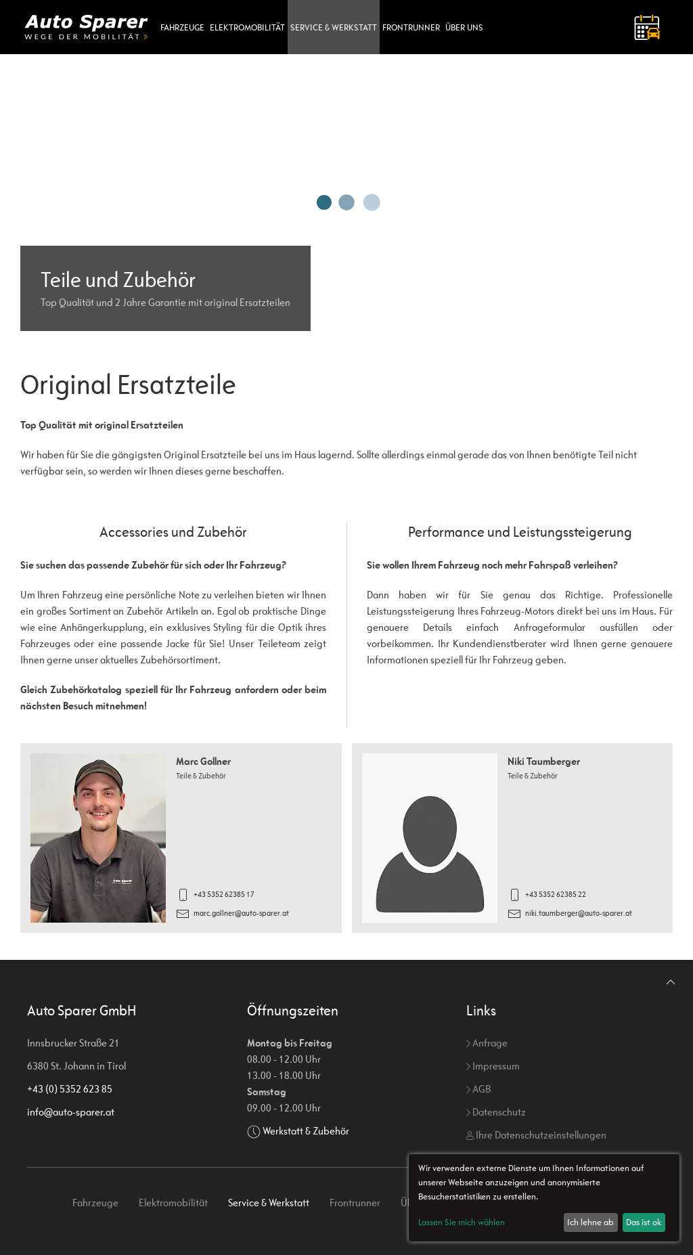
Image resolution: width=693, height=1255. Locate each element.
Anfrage (487, 1042)
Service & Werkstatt (333, 27)
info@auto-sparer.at (70, 1111)
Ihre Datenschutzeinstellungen (536, 1134)
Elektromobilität (247, 27)
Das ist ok (643, 1222)
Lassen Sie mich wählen (461, 1222)
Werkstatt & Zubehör (306, 1130)
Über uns (464, 27)
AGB (478, 1088)
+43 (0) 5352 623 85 (69, 1088)
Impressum (493, 1065)
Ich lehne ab (590, 1222)
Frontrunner (411, 27)
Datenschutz (496, 1111)
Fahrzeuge (182, 27)
